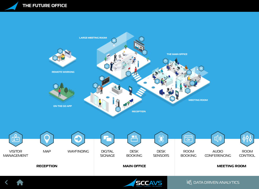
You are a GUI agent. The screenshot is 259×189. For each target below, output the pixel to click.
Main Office (134, 166)
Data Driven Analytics (213, 182)
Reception (46, 166)
